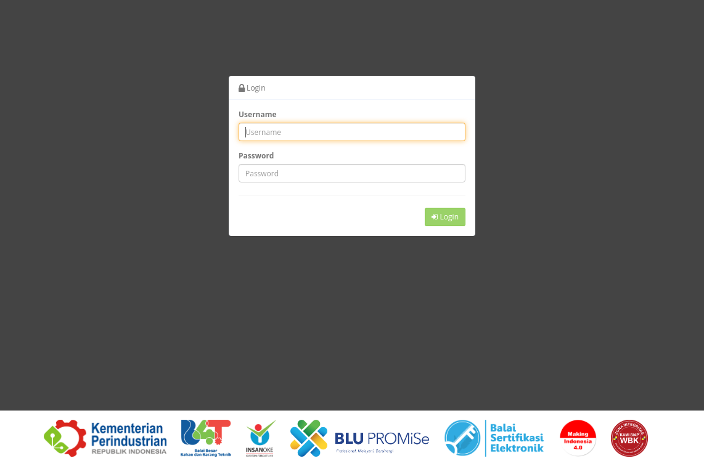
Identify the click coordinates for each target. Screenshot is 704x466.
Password (256, 155)
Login (445, 216)
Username (258, 114)
